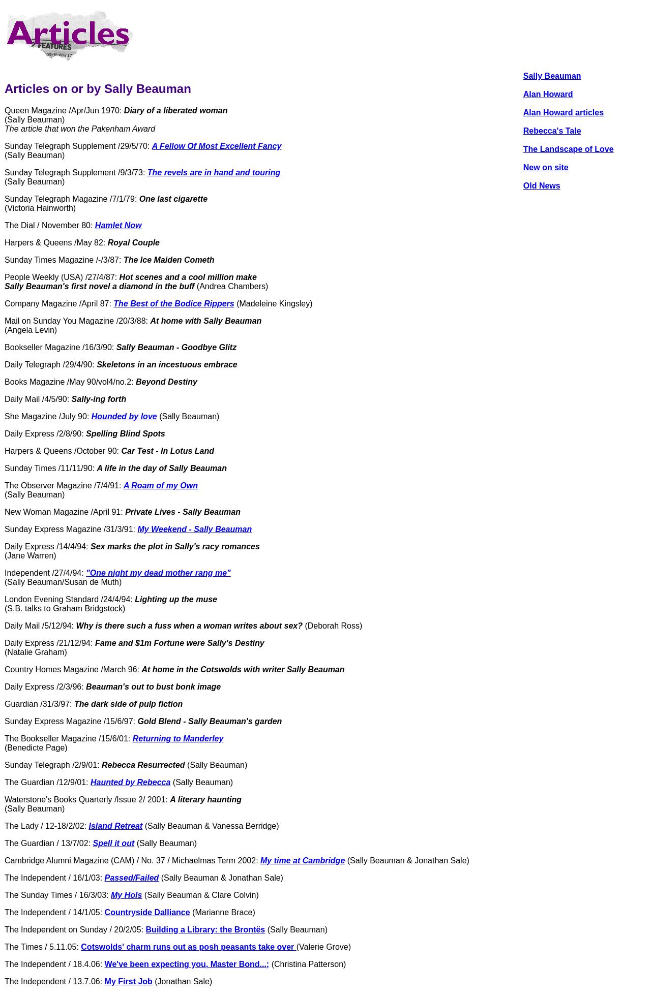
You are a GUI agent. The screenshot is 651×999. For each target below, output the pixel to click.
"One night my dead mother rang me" (158, 573)
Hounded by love (124, 416)
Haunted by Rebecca (130, 782)
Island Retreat (115, 826)
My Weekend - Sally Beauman (195, 529)
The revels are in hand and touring (213, 172)
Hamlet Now (118, 225)
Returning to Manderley (178, 738)
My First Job (129, 981)
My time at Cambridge (302, 860)
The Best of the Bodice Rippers (173, 303)
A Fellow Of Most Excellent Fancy (217, 146)
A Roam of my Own (161, 485)
